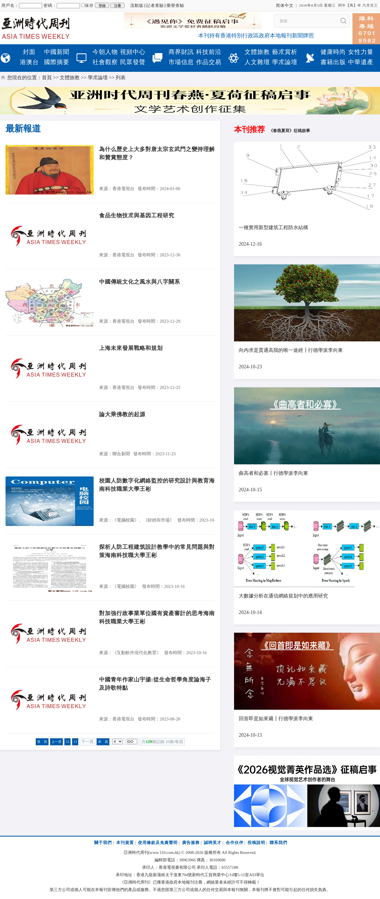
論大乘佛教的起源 (122, 414)
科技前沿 (208, 51)
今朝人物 (105, 51)
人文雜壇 (257, 62)
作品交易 (208, 62)
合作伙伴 (234, 842)
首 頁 (42, 742)
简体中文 (285, 5)
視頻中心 (132, 51)
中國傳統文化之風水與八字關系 (139, 282)
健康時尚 (333, 51)
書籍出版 (333, 62)
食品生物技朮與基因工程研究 (136, 215)
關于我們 (103, 842)
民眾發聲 (132, 62)
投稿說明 (256, 842)
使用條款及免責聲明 (158, 842)
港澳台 (29, 62)
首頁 (47, 77)
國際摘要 (56, 62)
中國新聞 (56, 51)
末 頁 (103, 742)
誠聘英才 (212, 842)
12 (67, 742)
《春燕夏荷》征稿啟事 (289, 130)
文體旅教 (257, 51)
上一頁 (56, 742)
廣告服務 (191, 842)
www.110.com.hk (164, 852)
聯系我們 (278, 842)
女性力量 (360, 51)
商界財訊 (181, 51)
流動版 (136, 5)
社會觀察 (105, 62)
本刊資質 (125, 842)
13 (75, 742)
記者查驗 (155, 5)
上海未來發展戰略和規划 (131, 348)
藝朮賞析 (284, 51)
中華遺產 (360, 62)
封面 (29, 51)
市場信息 (181, 62)
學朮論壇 (284, 62)
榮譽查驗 (175, 5)
